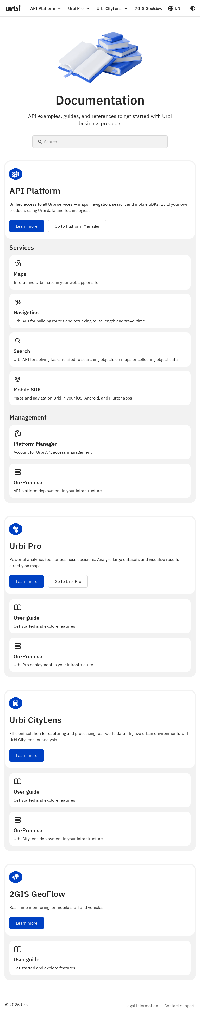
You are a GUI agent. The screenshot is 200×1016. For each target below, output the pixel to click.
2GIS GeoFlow (148, 8)
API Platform (46, 8)
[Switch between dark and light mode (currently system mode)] (193, 8)
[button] (174, 8)
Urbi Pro (79, 8)
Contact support (179, 1005)
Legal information (141, 1005)
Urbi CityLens (113, 8)
